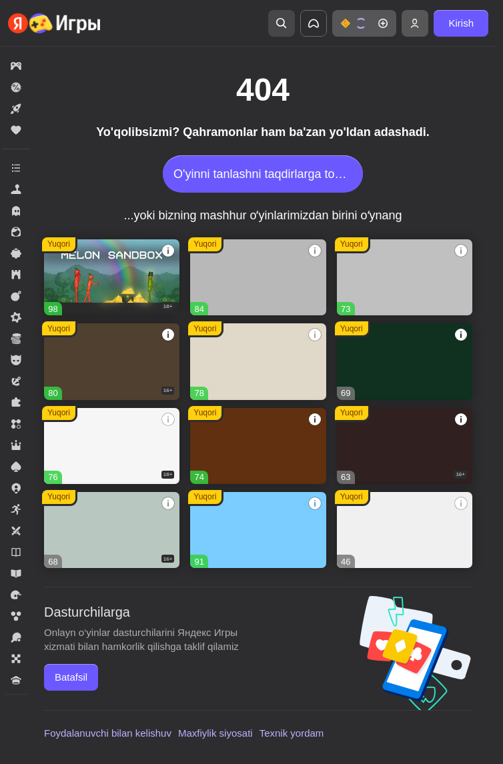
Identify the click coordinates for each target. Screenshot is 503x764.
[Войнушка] (404, 277)
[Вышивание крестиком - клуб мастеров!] (258, 277)
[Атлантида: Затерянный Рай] (258, 361)
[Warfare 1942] (111, 446)
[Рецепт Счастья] (258, 530)
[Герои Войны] (111, 530)
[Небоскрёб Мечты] (404, 530)
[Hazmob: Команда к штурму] (111, 361)
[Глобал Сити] (258, 446)
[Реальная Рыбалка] (404, 361)
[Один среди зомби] (404, 446)
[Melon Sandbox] (111, 277)
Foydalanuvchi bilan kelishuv (107, 733)
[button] (364, 23)
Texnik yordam (292, 733)
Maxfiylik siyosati (215, 733)
